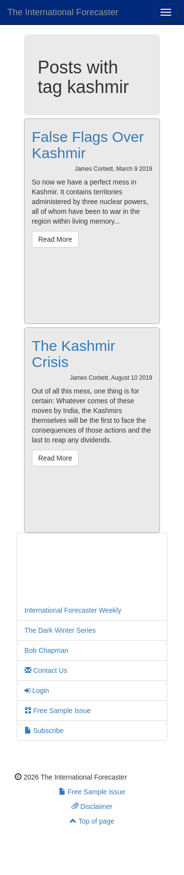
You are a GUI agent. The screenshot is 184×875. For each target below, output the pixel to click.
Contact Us (46, 670)
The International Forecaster (62, 12)
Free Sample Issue (58, 710)
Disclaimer (92, 806)
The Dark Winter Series (60, 630)
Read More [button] (55, 239)
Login (37, 690)
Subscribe (44, 731)
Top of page (92, 821)
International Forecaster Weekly (73, 610)
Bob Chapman (47, 650)
